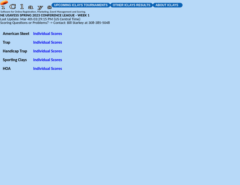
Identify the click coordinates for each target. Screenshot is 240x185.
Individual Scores (47, 33)
